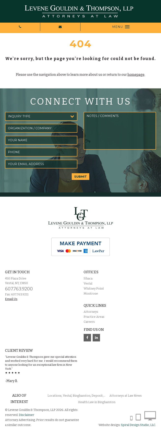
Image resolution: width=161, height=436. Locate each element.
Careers (89, 322)
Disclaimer (26, 415)
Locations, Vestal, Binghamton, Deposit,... (76, 396)
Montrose (91, 293)
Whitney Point (94, 288)
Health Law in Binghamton (96, 402)
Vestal (88, 283)
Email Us (11, 299)
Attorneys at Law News (125, 396)
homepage (135, 75)
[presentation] (115, 161)
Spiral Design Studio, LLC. (138, 425)
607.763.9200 (19, 289)
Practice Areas (94, 317)
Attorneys (91, 312)
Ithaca (88, 278)
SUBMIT (80, 176)
